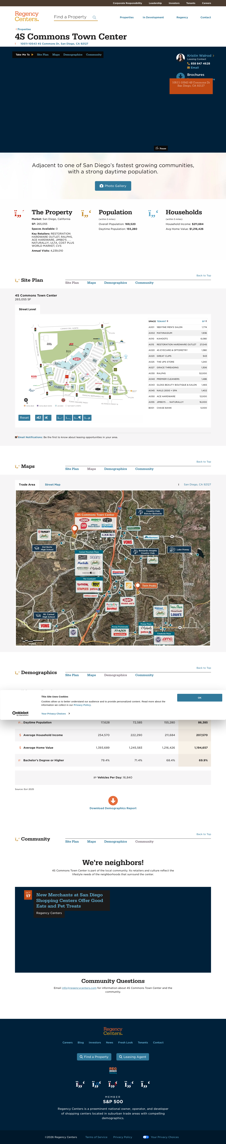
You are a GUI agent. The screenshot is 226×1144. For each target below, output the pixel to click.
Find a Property (96, 1057)
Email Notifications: (29, 437)
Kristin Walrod (199, 56)
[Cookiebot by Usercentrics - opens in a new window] (20, 1137)
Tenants (190, 3)
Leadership (155, 3)
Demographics (72, 54)
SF (204, 321)
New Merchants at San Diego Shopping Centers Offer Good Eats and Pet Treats (69, 900)
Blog (81, 1042)
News (109, 1042)
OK (200, 1122)
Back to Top (204, 275)
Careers (206, 3)
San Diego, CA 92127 (197, 484)
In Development (153, 17)
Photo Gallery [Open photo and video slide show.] (115, 186)
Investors (174, 3)
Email (195, 67)
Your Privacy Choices (53, 1137)
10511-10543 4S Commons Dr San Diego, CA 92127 (191, 84)
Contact (205, 17)
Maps (56, 54)
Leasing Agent (134, 1057)
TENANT (162, 321)
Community (94, 54)
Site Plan (43, 54)
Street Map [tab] (52, 484)
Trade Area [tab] (27, 484)
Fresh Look (125, 1042)
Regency (182, 17)
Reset (24, 417)
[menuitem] (123, 18)
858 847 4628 (198, 63)
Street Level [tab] (27, 309)
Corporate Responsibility (127, 3)
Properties (127, 17)
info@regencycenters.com (79, 988)
